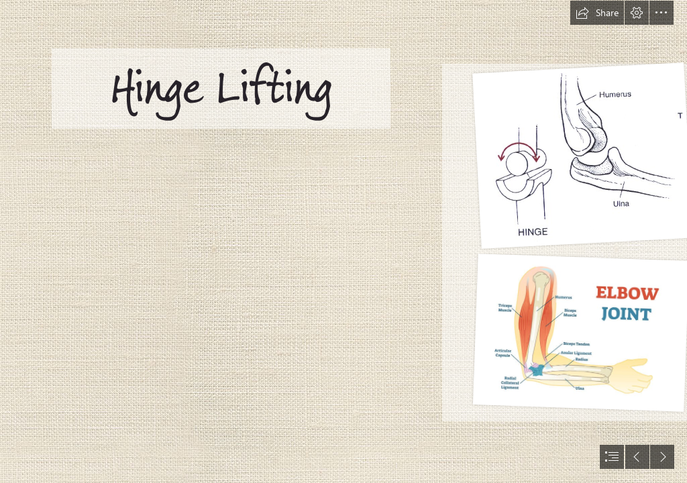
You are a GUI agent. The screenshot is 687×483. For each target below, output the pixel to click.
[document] (343, 241)
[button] (597, 13)
